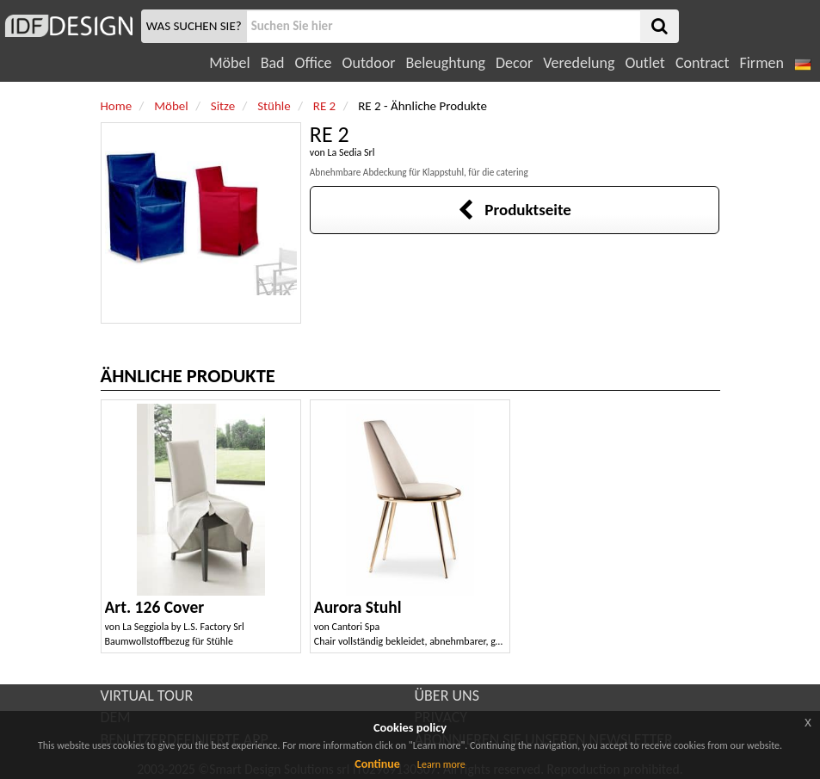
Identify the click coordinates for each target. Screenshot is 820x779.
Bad (273, 62)
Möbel (229, 62)
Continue (377, 764)
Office (313, 62)
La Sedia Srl (350, 152)
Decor (514, 62)
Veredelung (578, 62)
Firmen (761, 62)
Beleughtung (444, 62)
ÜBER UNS (447, 695)
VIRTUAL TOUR (147, 695)
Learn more (441, 764)
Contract (702, 62)
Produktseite (514, 209)
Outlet (644, 62)
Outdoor (369, 62)
